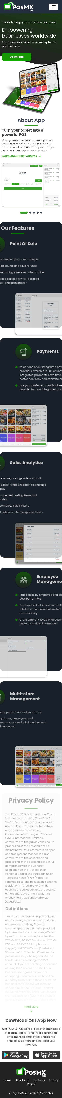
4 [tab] (38, 213)
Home (7, 1080)
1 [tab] (24, 213)
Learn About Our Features (21, 156)
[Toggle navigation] (53, 7)
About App (22, 1080)
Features (39, 1080)
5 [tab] (41, 213)
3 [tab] (34, 213)
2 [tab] (30, 213)
